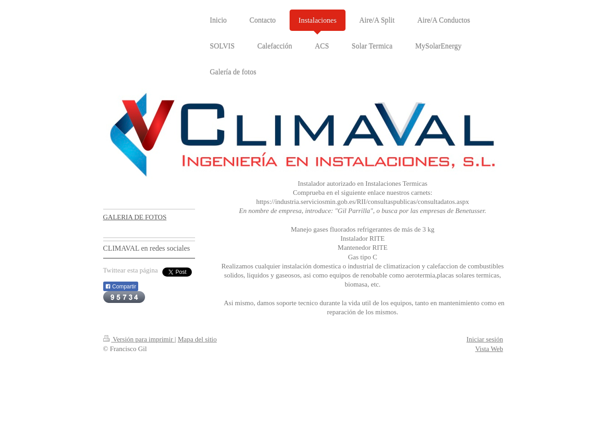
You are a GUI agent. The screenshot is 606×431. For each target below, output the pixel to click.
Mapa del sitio (197, 339)
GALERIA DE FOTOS (135, 217)
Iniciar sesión (484, 339)
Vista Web (489, 348)
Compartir (120, 286)
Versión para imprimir (139, 339)
